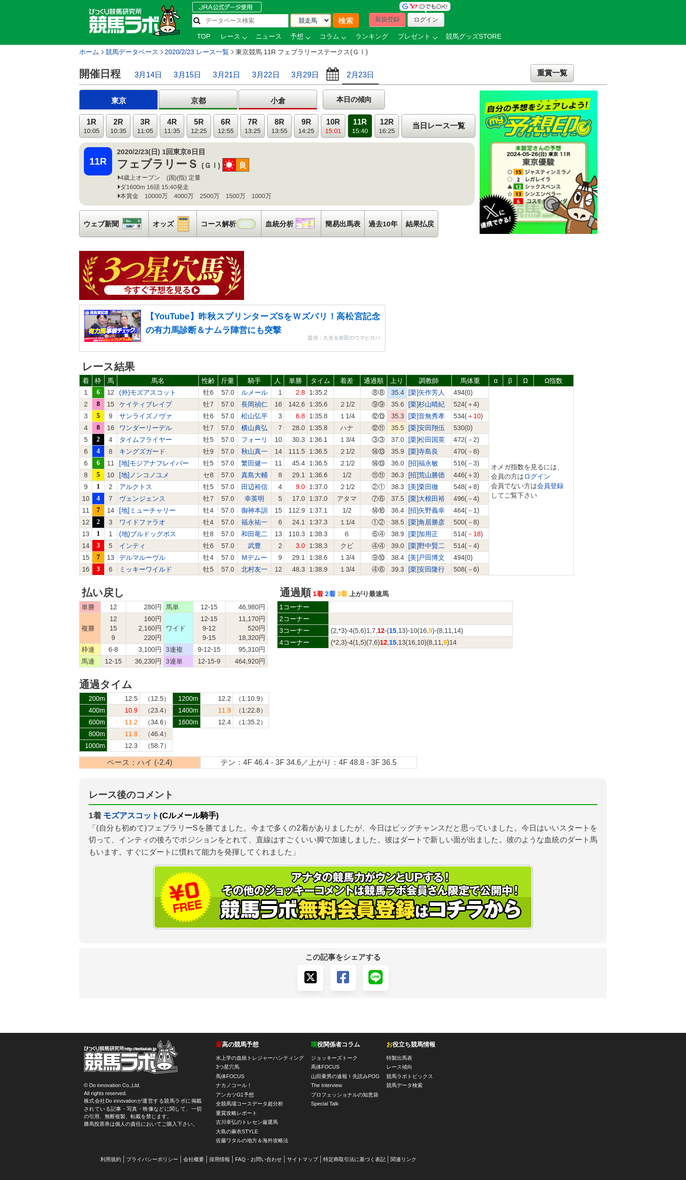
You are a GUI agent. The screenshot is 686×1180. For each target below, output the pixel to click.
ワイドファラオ (142, 522)
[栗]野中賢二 (426, 545)
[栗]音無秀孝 (426, 416)
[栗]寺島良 (423, 451)
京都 (198, 101)
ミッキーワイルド (145, 569)
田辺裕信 (254, 486)
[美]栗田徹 (423, 486)
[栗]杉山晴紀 (426, 404)
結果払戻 (420, 224)
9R (306, 126)
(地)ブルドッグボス (147, 534)
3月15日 (188, 75)
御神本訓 (254, 510)
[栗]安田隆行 (426, 569)
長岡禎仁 (254, 404)
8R (279, 126)
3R (145, 126)
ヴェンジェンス (142, 498)
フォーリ (254, 439)
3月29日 (305, 75)
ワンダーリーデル (145, 428)
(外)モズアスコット (147, 392)
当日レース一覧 (438, 126)
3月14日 (148, 75)
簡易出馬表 (342, 224)
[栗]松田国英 (426, 439)
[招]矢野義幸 (426, 510)
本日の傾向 (354, 99)
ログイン (537, 476)
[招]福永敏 (423, 463)
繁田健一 (254, 463)
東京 (118, 101)
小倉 (278, 101)
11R (360, 126)
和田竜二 (254, 534)
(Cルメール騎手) (189, 815)
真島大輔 (254, 475)
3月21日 (227, 75)
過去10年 (383, 224)
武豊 (254, 545)
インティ (132, 545)
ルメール (254, 392)
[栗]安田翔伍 (426, 428)
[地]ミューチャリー (147, 510)
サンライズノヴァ (145, 416)
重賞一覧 (552, 73)
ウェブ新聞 (115, 224)
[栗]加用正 (423, 534)
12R (387, 126)
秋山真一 (254, 451)
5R (199, 126)
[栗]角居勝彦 (426, 522)
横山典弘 (254, 428)
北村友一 (254, 569)
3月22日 (266, 75)
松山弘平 (254, 416)
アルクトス (135, 486)
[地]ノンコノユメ (144, 475)
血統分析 (293, 224)
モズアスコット (131, 815)
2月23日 (361, 75)
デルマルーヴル (142, 557)
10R (333, 126)
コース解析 (231, 224)
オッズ (174, 224)
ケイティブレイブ (145, 404)
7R (253, 126)
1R (91, 126)
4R (172, 126)
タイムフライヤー (145, 439)
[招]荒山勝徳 (426, 475)
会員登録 (550, 486)
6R (226, 126)
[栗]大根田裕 (426, 498)
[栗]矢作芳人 (426, 392)
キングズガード (142, 451)
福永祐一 (254, 522)
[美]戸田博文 (426, 557)
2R (118, 126)
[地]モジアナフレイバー (154, 463)
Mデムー (254, 557)
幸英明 (254, 498)
